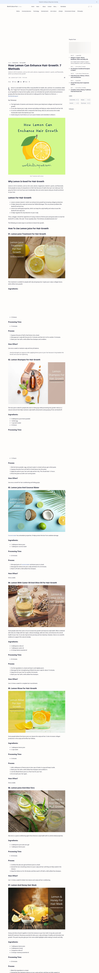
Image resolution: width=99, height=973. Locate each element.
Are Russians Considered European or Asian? (80, 69)
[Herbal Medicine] (74, 99)
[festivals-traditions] (86, 73)
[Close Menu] (96, 2)
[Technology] (36, 11)
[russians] (84, 66)
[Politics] (18, 11)
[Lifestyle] (61, 11)
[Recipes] (85, 99)
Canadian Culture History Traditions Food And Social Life (81, 90)
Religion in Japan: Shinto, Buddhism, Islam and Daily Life (79, 58)
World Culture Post (12, 6)
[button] (89, 6)
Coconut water (12, 535)
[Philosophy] (80, 11)
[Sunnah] (74, 103)
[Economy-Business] (26, 11)
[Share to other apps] (29, 81)
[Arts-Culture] (53, 11)
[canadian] (84, 87)
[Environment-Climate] (70, 11)
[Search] (91, 6)
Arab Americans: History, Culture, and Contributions (80, 76)
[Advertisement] (49, 25)
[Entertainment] (44, 11)
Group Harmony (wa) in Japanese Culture (80, 83)
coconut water (25, 564)
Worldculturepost (13, 96)
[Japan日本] (79, 55)
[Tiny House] (85, 103)
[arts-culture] (79, 66)
